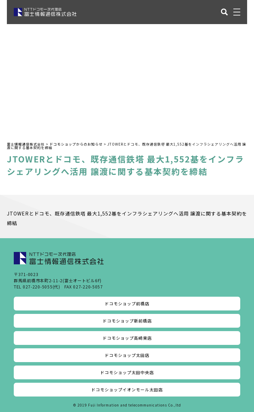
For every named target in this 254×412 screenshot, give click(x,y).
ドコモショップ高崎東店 (127, 338)
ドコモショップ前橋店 (127, 303)
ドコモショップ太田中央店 (127, 372)
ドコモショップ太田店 (127, 355)
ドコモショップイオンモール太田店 (127, 389)
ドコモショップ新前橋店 (127, 321)
